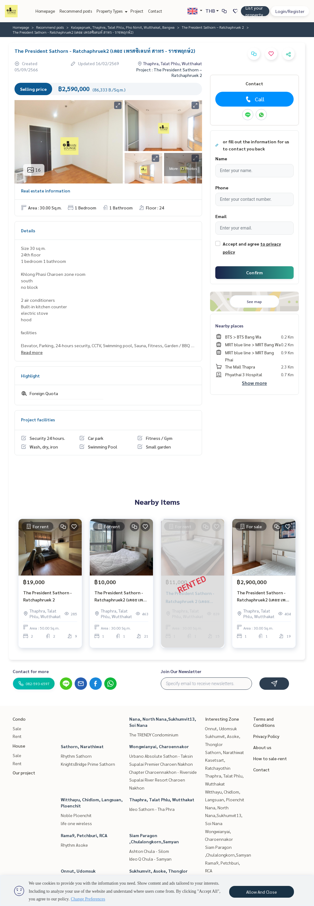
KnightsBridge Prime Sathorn (88, 764)
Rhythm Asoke (74, 845)
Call (254, 99)
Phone (221, 187)
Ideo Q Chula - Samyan (150, 859)
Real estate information (45, 190)
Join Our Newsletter (181, 671)
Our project (24, 772)
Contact (155, 11)
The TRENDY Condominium (153, 734)
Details (28, 230)
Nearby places (229, 325)
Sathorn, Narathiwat (82, 746)
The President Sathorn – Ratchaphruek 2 (213, 27)
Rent (17, 736)
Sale (17, 728)
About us (262, 747)
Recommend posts (76, 11)
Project (136, 11)
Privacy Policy (266, 736)
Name (221, 158)
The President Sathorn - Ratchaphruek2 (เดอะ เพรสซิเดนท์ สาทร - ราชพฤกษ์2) (121, 599)
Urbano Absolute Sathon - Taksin (161, 756)
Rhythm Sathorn (76, 756)
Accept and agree (241, 244)
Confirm (254, 272)
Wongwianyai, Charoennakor (159, 746)
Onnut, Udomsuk (78, 871)
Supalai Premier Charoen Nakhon (161, 764)
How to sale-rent (270, 758)
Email (220, 216)
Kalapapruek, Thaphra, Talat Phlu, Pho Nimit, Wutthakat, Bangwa (123, 27)
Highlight (30, 375)
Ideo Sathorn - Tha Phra (152, 809)
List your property (254, 11)
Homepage (45, 11)
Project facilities (38, 419)
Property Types (111, 11)
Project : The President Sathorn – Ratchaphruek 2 (169, 72)
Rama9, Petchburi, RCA (84, 835)
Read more (32, 352)
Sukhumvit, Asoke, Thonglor (158, 871)
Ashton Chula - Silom (149, 851)
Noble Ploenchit (76, 815)
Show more (254, 383)
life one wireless (76, 823)
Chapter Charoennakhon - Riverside (163, 772)
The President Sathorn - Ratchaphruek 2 (47, 599)
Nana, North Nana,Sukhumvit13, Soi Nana (223, 815)
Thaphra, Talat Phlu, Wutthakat (161, 799)
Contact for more (31, 671)
